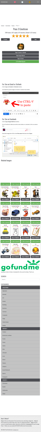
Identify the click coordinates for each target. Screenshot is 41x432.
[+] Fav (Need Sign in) (20, 61)
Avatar (4, 301)
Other (3, 393)
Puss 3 (17, 25)
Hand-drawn (5, 322)
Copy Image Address (20, 55)
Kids (3, 349)
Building (4, 304)
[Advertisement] (20, 14)
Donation (3, 272)
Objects (4, 366)
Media (4, 325)
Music (3, 359)
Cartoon (4, 311)
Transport (4, 376)
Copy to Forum (20, 58)
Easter (4, 386)
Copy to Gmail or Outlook (20, 52)
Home (2, 25)
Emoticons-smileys (7, 335)
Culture (4, 332)
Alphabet (4, 291)
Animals (4, 294)
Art (3, 297)
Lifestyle (4, 352)
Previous (5, 39)
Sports (4, 373)
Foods (3, 338)
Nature (4, 363)
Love (3, 356)
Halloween (5, 390)
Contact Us (15, 429)
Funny (13, 25)
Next (36, 39)
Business (4, 308)
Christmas (4, 383)
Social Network (6, 370)
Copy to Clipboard (5, 199)
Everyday (8, 25)
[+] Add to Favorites (5, 184)
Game (3, 345)
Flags (3, 318)
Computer (4, 315)
